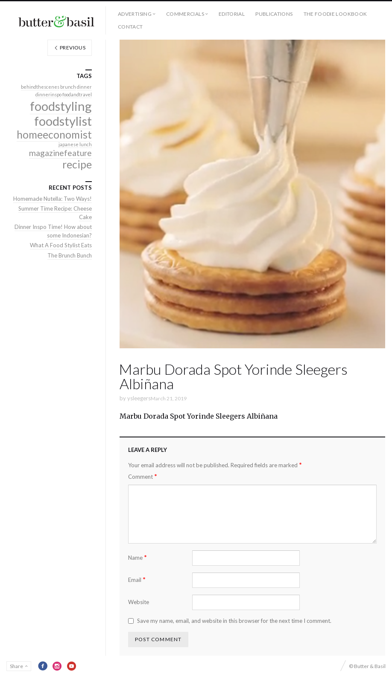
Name (137, 557)
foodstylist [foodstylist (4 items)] (63, 120)
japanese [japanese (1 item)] (69, 144)
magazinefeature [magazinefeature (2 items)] (60, 153)
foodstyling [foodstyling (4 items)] (61, 105)
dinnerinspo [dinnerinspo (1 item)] (48, 94)
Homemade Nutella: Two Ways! (52, 198)
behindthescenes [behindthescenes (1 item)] (40, 87)
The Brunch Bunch (69, 255)
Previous (69, 47)
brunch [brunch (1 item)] (68, 87)
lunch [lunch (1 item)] (85, 144)
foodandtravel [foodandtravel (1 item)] (77, 94)
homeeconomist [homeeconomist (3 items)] (54, 134)
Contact (130, 26)
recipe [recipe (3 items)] (77, 164)
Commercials (185, 14)
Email (137, 579)
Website (138, 602)
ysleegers (139, 398)
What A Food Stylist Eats (61, 245)
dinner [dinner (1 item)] (84, 87)
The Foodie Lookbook (335, 14)
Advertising (135, 14)
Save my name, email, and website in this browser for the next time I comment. (234, 620)
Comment (142, 476)
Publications (274, 14)
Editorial (232, 14)
